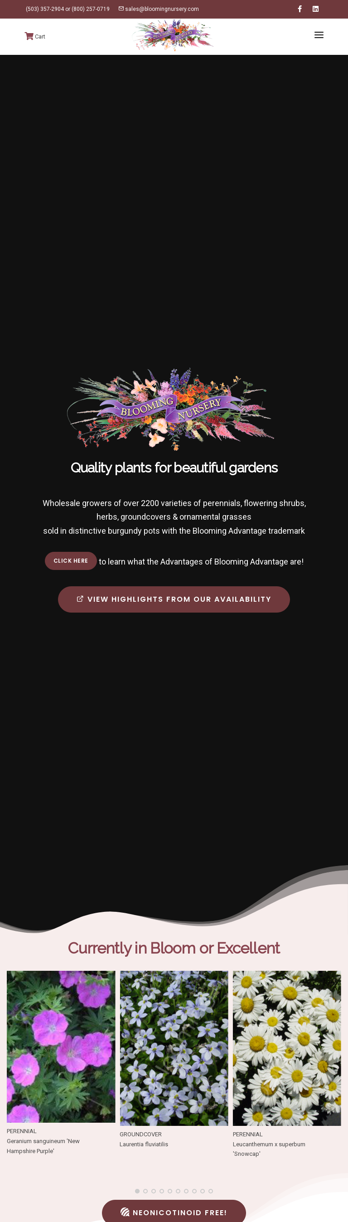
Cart (34, 36)
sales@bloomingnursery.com (158, 9)
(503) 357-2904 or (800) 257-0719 (67, 9)
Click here (70, 561)
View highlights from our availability (174, 599)
